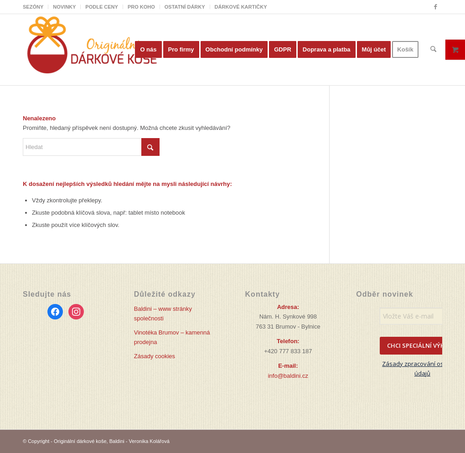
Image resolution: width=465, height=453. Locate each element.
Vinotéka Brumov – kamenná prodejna (172, 337)
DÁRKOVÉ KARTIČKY (241, 7)
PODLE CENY (101, 7)
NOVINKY (64, 7)
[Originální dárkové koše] (91, 49)
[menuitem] (35, 7)
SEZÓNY (33, 7)
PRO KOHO (141, 7)
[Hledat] (433, 49)
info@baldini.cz (288, 375)
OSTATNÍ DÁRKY (185, 7)
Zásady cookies (154, 356)
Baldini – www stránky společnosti (163, 313)
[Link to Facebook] (435, 7)
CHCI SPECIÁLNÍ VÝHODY (422, 345)
